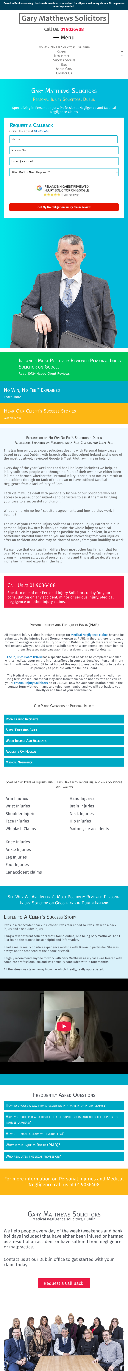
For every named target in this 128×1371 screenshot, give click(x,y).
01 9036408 (41, 130)
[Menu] (64, 37)
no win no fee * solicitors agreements (47, 510)
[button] (64, 51)
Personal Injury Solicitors (30, 681)
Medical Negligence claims (89, 634)
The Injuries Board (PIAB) (24, 656)
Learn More (12, 396)
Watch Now (12, 417)
